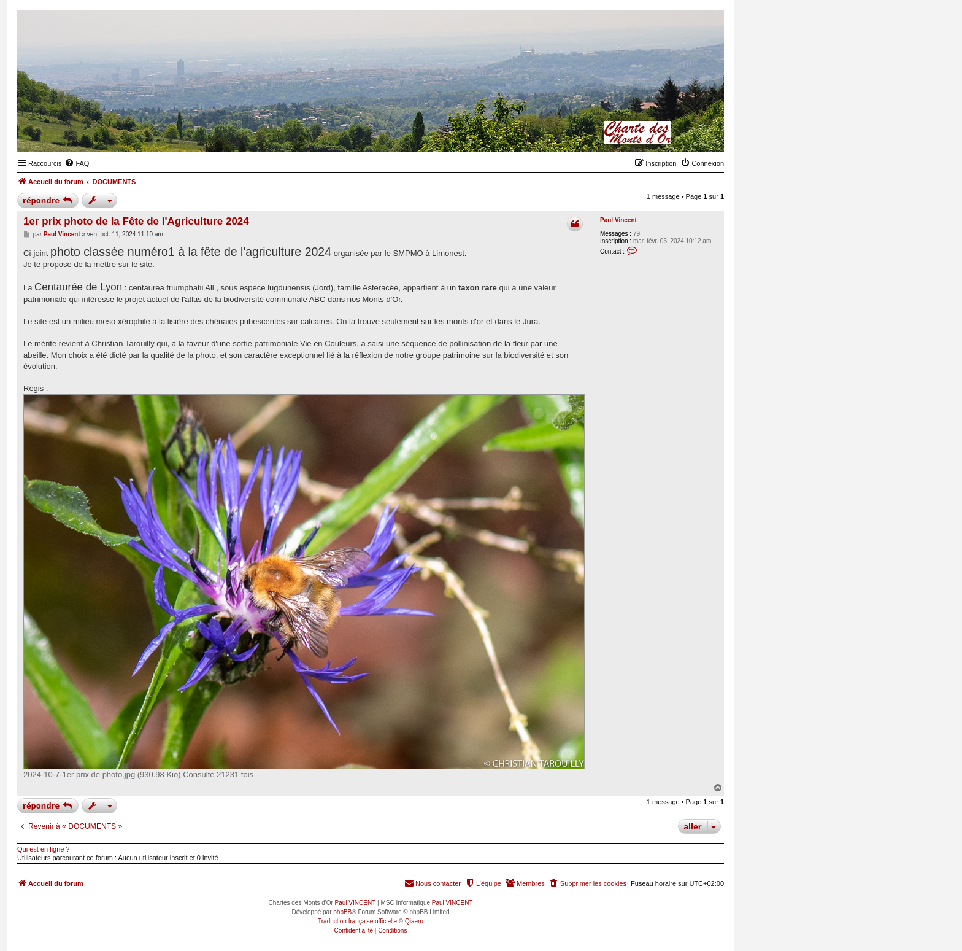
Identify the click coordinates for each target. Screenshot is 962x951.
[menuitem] (76, 163)
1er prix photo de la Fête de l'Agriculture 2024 (136, 221)
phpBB (342, 912)
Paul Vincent (618, 220)
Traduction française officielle (357, 921)
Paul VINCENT (355, 902)
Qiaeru (414, 921)
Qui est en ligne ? (43, 849)
